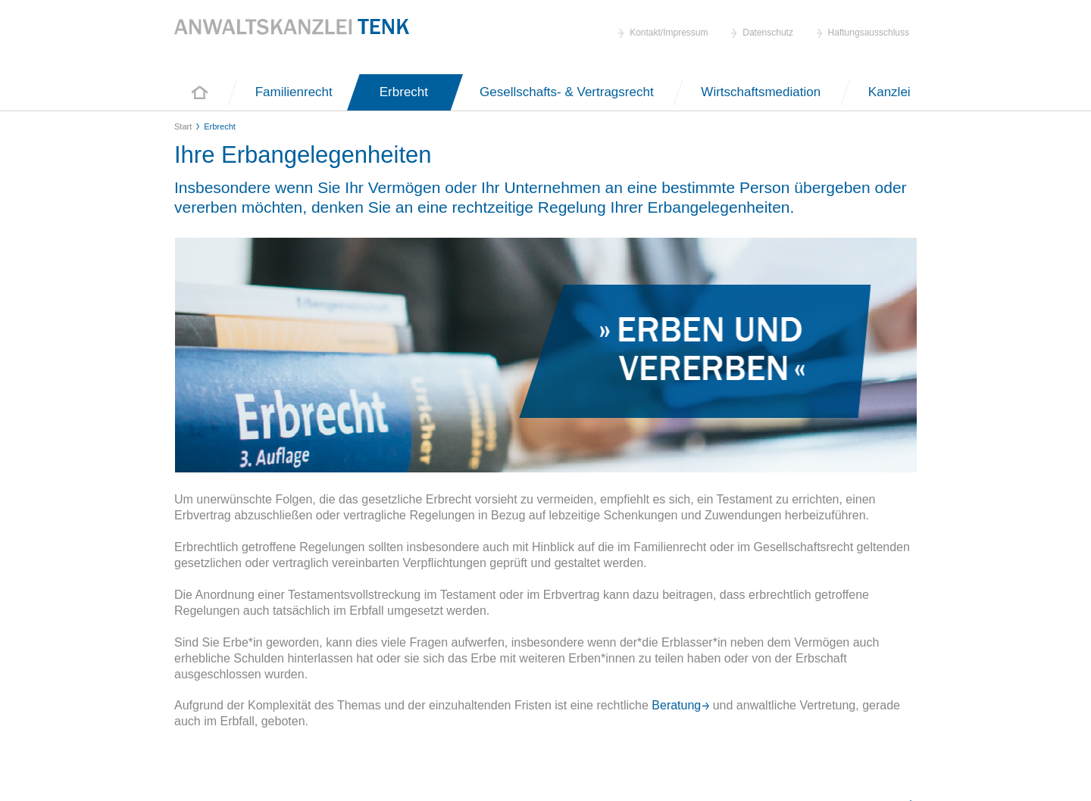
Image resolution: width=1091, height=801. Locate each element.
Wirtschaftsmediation (762, 92)
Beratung (675, 705)
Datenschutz (767, 32)
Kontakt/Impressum (669, 32)
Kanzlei (889, 92)
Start (200, 92)
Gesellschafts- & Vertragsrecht (568, 92)
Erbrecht (404, 92)
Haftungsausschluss (868, 32)
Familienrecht (294, 92)
